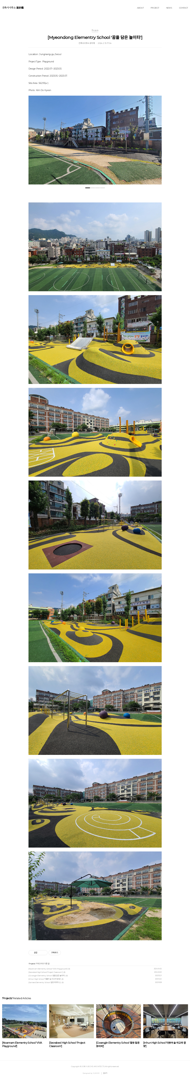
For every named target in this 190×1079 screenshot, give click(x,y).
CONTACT (183, 8)
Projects (32, 963)
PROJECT (155, 8)
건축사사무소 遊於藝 (13, 8)
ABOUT (140, 8)
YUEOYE (96, 1073)
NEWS (169, 8)
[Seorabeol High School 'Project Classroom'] (45, 972)
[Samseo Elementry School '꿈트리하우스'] (44, 982)
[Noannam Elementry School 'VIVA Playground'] (48, 969)
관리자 (105, 1073)
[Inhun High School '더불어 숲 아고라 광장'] (44, 979)
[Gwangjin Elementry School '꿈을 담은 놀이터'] (46, 975)
